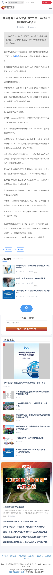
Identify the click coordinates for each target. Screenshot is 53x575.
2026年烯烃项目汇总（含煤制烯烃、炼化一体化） (32, 404)
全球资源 (26, 558)
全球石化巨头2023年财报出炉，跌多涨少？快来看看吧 (32, 291)
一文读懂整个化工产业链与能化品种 (30, 438)
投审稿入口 (46, 2)
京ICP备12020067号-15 (16, 572)
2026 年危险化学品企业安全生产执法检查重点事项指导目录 (32, 393)
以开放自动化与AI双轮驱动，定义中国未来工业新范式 (24, 527)
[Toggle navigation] (6, 3)
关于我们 (5, 556)
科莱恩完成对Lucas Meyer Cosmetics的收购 (30, 278)
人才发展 (48, 556)
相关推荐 (7, 259)
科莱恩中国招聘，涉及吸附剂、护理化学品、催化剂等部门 (32, 266)
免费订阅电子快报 (26, 329)
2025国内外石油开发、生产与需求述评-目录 (20, 521)
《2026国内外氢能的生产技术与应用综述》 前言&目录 (24, 383)
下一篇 (20, 249)
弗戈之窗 (13, 556)
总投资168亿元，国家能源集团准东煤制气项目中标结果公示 (33, 428)
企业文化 (40, 556)
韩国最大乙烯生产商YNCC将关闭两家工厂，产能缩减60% (31, 451)
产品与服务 (22, 556)
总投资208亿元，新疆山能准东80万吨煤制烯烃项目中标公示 (33, 416)
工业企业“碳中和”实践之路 (13, 507)
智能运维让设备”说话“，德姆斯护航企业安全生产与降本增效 (26, 537)
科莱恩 (16, 56)
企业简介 (31, 556)
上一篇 (8, 249)
